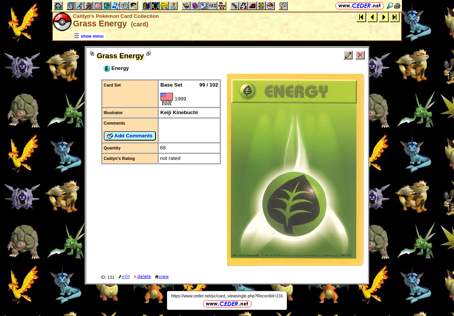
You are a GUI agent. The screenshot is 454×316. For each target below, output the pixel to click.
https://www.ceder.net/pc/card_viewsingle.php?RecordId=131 (227, 295)
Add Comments (130, 136)
